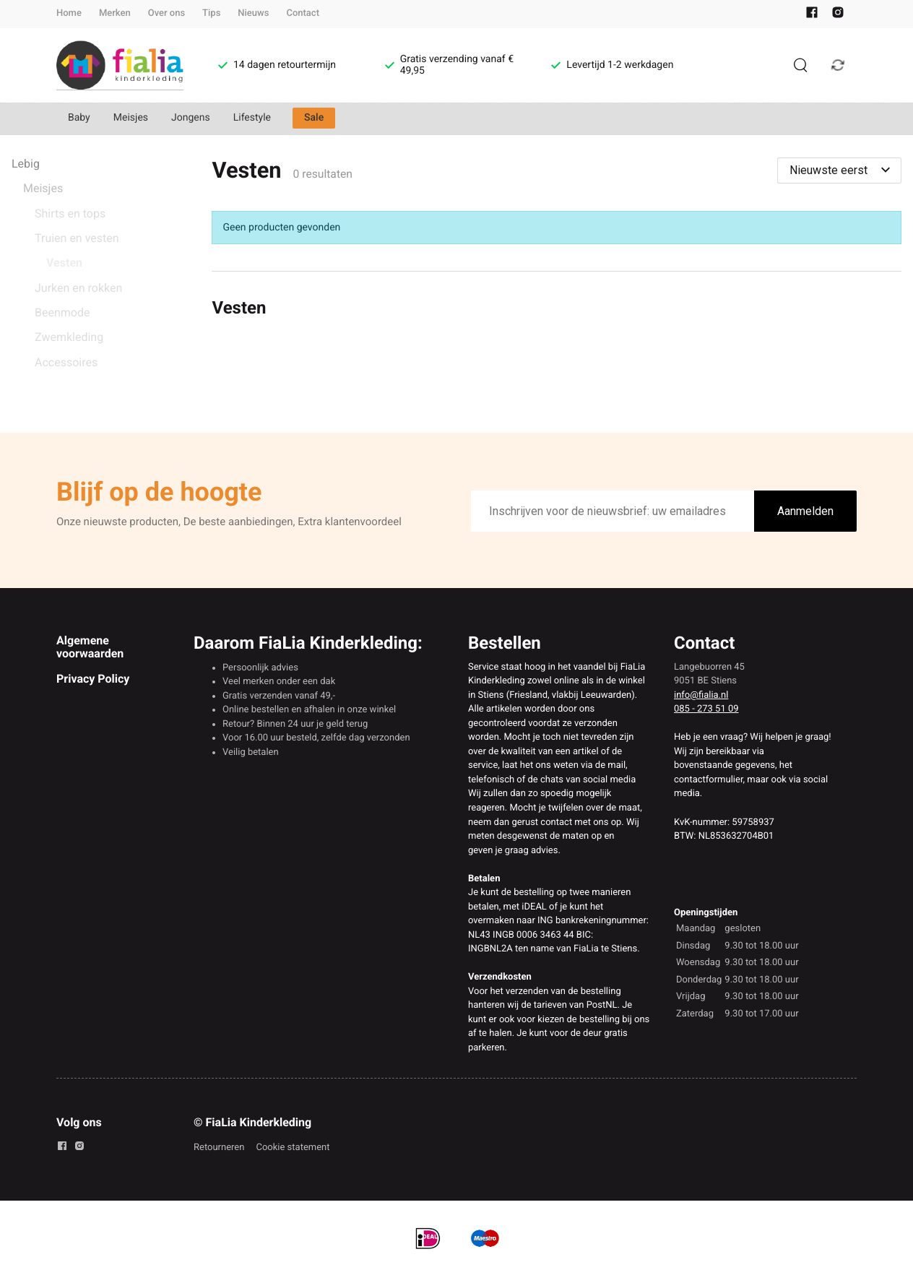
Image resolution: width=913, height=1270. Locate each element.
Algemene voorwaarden (90, 647)
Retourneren (219, 1147)
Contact (302, 13)
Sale (314, 118)
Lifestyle (252, 118)
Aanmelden (805, 511)
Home (69, 13)
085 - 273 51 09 (706, 709)
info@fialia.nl (701, 695)
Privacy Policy (92, 679)
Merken (115, 13)
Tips (211, 13)
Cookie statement (292, 1147)
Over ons (166, 13)
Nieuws (253, 13)
